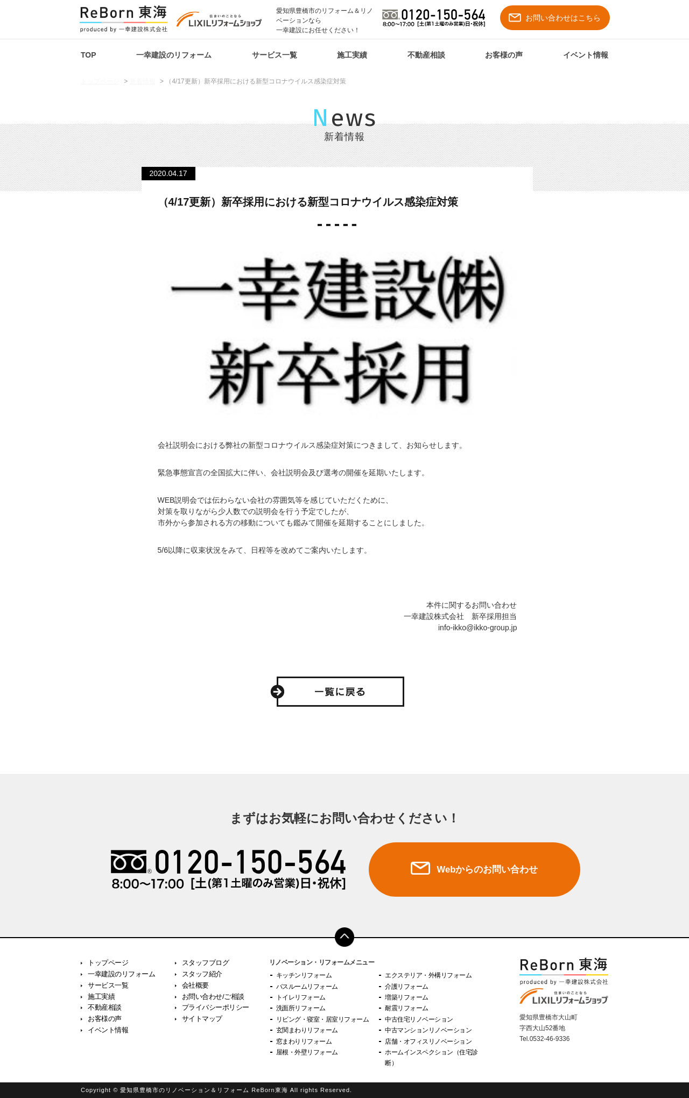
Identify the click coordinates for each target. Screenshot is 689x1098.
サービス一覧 (274, 55)
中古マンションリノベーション (428, 1030)
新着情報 (143, 81)
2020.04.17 (168, 173)
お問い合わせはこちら (555, 17)
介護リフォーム (406, 986)
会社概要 (195, 985)
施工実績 (352, 55)
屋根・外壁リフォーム (307, 1052)
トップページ (100, 81)
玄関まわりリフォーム (307, 1030)
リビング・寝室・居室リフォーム (322, 1019)
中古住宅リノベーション (419, 1019)
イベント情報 (585, 55)
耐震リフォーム (406, 1008)
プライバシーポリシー (215, 1007)
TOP (88, 55)
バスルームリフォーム (307, 986)
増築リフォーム (406, 997)
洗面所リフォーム (301, 1008)
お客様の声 (504, 55)
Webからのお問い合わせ (487, 870)
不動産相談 (426, 55)
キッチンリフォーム (304, 975)
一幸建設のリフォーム (174, 55)
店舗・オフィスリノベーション (428, 1041)
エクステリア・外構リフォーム (428, 975)
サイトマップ (202, 1019)
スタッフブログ (205, 963)
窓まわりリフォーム (304, 1041)
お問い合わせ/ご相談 (213, 997)
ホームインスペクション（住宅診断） (431, 1057)
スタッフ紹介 (202, 974)
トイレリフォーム (301, 997)
